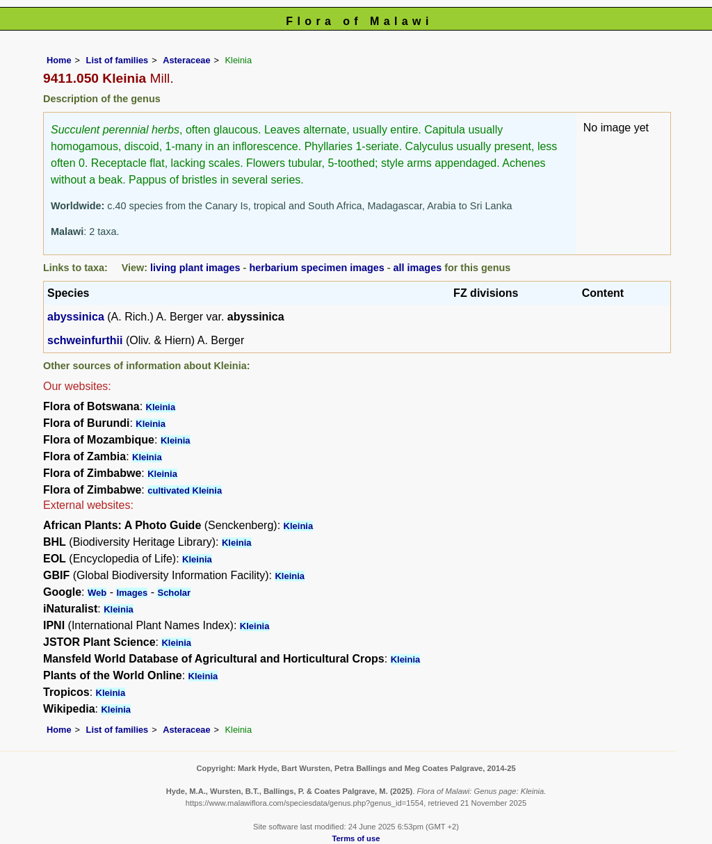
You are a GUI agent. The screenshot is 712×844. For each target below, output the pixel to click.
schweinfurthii (84, 340)
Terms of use (356, 838)
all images (418, 267)
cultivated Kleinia (184, 490)
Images (131, 592)
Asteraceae (186, 60)
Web (97, 592)
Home (59, 60)
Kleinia (161, 407)
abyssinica (75, 317)
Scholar (174, 592)
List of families (117, 60)
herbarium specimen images (316, 267)
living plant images (195, 267)
